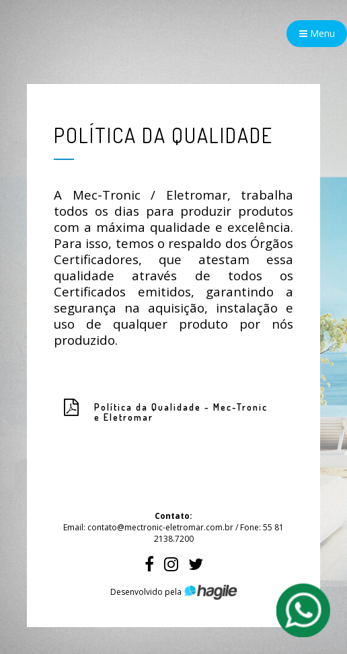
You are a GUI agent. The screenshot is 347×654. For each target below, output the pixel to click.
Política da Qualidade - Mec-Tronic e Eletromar (181, 412)
